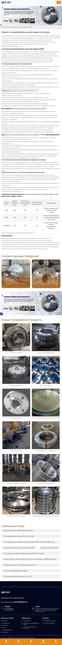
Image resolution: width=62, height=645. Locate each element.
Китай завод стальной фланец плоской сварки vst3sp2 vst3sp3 (29, 559)
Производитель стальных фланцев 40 (19, 565)
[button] (57, 273)
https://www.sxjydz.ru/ (9, 168)
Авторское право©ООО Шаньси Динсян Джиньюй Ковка (18, 638)
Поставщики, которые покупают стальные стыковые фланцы (29, 542)
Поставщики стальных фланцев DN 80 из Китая (23, 553)
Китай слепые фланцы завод (15, 571)
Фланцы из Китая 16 (49, 548)
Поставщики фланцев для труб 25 (17, 576)
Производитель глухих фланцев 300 (18, 548)
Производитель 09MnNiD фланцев (18, 530)
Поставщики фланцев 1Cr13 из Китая (18, 536)
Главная (3, 27)
